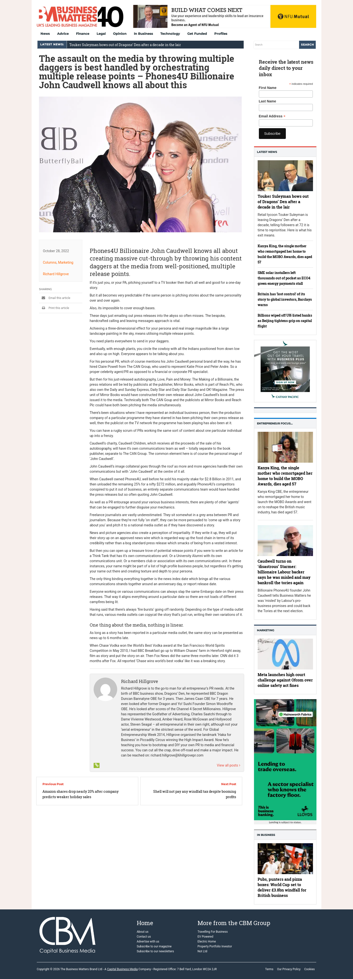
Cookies (309, 969)
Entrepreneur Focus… (275, 423)
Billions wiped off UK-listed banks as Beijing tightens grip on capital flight (285, 320)
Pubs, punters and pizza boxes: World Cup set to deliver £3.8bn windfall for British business (282, 887)
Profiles (220, 34)
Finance (82, 34)
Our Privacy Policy (289, 969)
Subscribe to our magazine (154, 946)
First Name (268, 88)
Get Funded (197, 34)
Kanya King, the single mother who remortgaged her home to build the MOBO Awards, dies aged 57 (285, 476)
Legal (101, 34)
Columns (49, 262)
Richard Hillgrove (56, 274)
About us (143, 931)
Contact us (144, 936)
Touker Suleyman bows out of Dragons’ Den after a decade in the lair (125, 44)
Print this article (54, 308)
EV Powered (205, 936)
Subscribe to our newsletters (155, 951)
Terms (269, 969)
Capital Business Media (122, 969)
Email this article (54, 298)
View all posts (228, 765)
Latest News (267, 152)
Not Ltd (202, 951)
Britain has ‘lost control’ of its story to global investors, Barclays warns (285, 299)
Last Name (267, 101)
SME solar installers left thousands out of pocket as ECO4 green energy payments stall (284, 278)
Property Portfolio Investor (215, 946)
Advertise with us (148, 941)
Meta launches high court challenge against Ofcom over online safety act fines (285, 680)
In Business (143, 34)
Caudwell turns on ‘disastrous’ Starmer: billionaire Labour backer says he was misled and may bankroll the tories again (284, 571)
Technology (170, 34)
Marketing (66, 262)
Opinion (119, 34)
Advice (63, 34)
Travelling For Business (213, 931)
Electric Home (207, 941)
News (45, 34)
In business (266, 835)
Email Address (272, 116)
